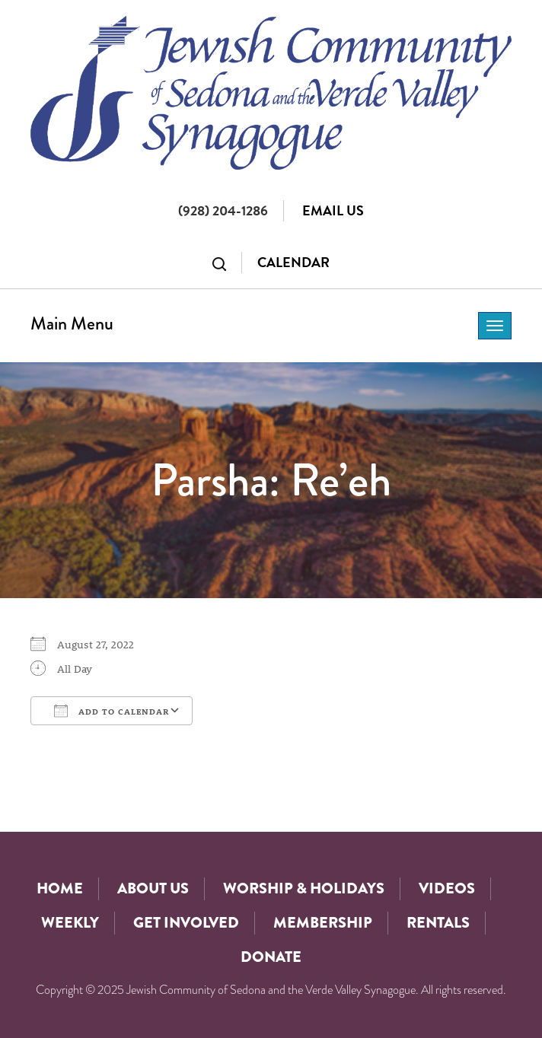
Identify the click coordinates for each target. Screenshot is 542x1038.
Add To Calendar (111, 711)
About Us (153, 888)
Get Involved (186, 923)
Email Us (333, 210)
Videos (447, 888)
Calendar (293, 262)
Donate (271, 957)
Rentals (438, 923)
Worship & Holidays (303, 888)
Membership (322, 923)
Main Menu (71, 323)
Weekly (70, 923)
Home (60, 888)
